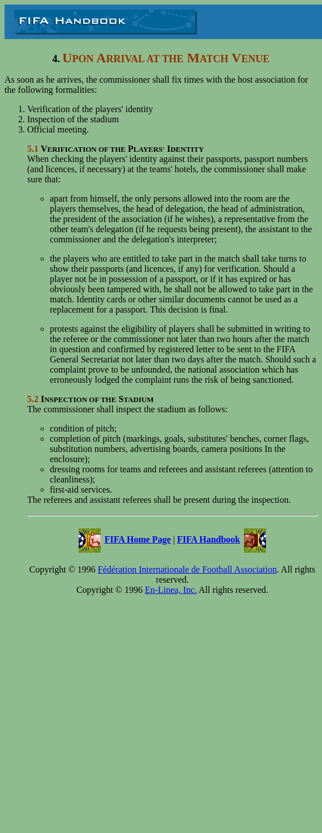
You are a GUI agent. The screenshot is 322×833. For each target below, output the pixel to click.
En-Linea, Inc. (171, 590)
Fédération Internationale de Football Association (187, 569)
